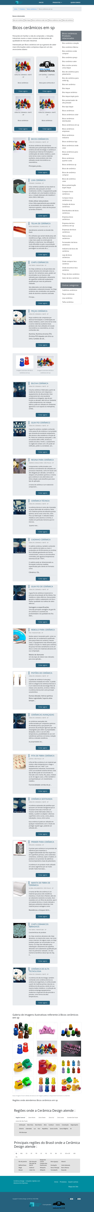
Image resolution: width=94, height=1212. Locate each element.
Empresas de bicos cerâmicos (69, 231)
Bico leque (28, 20)
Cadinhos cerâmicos (69, 290)
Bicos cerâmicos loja (69, 141)
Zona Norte (31, 1117)
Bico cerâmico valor (69, 61)
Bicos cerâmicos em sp (70, 125)
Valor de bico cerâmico (70, 278)
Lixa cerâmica (67, 298)
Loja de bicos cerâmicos (67, 256)
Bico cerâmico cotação (70, 43)
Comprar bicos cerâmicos (67, 192)
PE (51, 1153)
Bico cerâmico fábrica (70, 47)
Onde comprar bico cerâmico (69, 262)
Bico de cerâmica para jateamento (70, 73)
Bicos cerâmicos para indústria (70, 153)
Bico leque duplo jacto (70, 96)
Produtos (56, 2)
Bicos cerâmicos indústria (68, 136)
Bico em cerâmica (18, 20)
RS (46, 1153)
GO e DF (67, 1153)
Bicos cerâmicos (68, 111)
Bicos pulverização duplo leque (69, 186)
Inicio (41, 2)
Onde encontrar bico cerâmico (70, 269)
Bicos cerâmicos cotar (55, 20)
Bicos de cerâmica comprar (69, 173)
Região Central (20, 1117)
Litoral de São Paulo (22, 1121)
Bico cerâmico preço (69, 57)
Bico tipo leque (67, 107)
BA (56, 1153)
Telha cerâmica (67, 302)
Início (56, 1182)
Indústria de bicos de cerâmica (70, 250)
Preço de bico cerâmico (71, 274)
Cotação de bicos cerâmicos (68, 205)
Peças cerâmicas (68, 294)
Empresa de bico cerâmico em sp (68, 224)
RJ (16, 1153)
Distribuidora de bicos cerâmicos (70, 211)
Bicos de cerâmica (68, 20)
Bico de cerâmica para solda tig (70, 79)
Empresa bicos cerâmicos (67, 218)
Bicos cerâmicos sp (69, 164)
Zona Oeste (42, 1117)
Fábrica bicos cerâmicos (67, 237)
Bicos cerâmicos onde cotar (39, 20)
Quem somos (75, 2)
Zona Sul (51, 1117)
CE (61, 1153)
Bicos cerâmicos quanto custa (68, 159)
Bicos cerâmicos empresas (68, 130)
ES (26, 1153)
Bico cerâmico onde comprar (69, 52)
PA (16, 1157)
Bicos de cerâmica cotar (69, 180)
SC (41, 1153)
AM (74, 1153)
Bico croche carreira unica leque (69, 66)
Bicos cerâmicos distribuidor (68, 119)
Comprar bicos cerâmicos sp (67, 199)
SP (31, 1153)
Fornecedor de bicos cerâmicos (69, 243)
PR (36, 1153)
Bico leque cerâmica (69, 92)
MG (21, 1153)
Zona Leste (60, 1117)
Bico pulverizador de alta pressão (69, 101)
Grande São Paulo (72, 1117)
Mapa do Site (73, 1187)
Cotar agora (23, 91)
